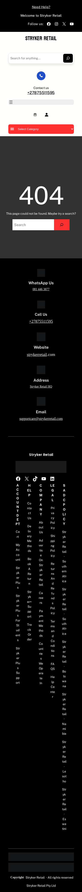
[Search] (68, 58)
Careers (41, 598)
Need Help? (41, 7)
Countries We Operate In (41, 663)
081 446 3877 (41, 289)
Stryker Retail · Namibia (64, 714)
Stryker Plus (18, 577)
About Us (41, 527)
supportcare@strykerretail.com (41, 419)
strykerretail (37, 354)
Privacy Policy (52, 517)
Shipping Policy (52, 545)
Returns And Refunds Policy (52, 588)
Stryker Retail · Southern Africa (64, 556)
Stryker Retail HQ (41, 386)
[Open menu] (11, 102)
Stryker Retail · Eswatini (64, 809)
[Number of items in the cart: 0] (35, 114)
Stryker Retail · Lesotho (64, 761)
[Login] (46, 114)
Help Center (52, 686)
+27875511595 (41, 92)
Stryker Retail (41, 38)
